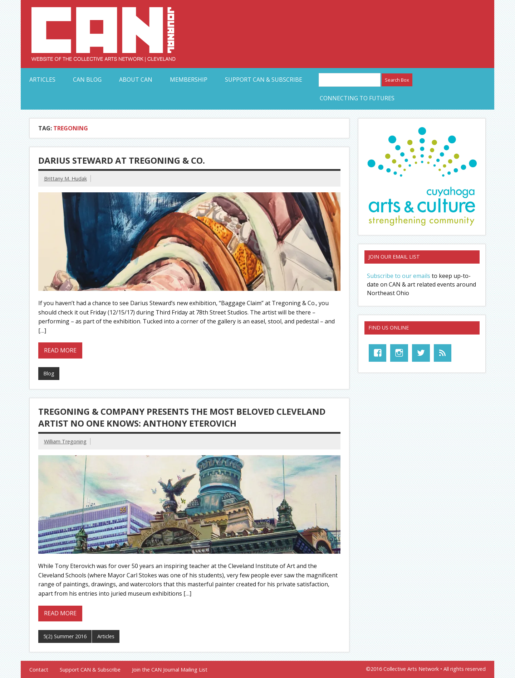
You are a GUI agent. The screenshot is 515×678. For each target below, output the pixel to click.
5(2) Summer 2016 (65, 636)
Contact (38, 669)
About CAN (135, 79)
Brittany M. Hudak (65, 178)
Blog (48, 373)
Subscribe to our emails (398, 276)
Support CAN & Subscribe (263, 79)
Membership (188, 79)
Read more (60, 350)
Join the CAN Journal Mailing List (169, 669)
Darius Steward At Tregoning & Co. (121, 160)
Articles (42, 79)
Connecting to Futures (357, 98)
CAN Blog (87, 79)
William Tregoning (65, 441)
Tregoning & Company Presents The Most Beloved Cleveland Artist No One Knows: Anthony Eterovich (181, 417)
